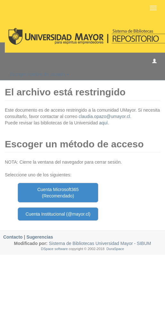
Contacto (13, 237)
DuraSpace (115, 249)
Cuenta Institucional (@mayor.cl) (58, 214)
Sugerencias (39, 237)
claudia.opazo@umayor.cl (104, 116)
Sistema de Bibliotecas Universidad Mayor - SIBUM (99, 243)
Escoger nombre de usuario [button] (39, 74)
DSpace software (54, 249)
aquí (103, 122)
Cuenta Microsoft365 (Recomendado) (57, 192)
